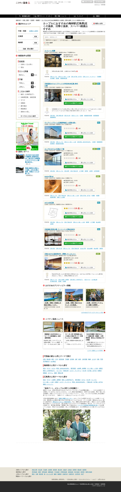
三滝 (56, 359)
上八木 (94, 359)
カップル (59, 370)
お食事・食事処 (81, 368)
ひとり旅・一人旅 (92, 368)
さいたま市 (49, 474)
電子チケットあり (51, 40)
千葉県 (45, 470)
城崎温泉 (50, 472)
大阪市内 (65, 474)
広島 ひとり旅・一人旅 (64, 76)
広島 (44, 359)
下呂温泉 (57, 472)
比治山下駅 (83, 248)
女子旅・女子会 (92, 370)
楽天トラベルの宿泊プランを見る (73, 103)
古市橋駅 (52, 78)
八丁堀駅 (81, 171)
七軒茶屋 (84, 359)
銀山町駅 (98, 222)
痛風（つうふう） (48, 384)
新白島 (49, 359)
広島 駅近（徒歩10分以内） (84, 142)
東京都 (60, 470)
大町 (76, 359)
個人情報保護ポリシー (73, 484)
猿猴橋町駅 (53, 117)
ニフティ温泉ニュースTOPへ (95, 350)
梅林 (89, 359)
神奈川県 (34, 470)
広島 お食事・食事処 (63, 279)
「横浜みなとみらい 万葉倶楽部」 (62, 402)
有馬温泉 (44, 472)
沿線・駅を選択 (28, 49)
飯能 (55, 474)
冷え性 (84, 370)
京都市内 (71, 474)
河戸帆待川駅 (53, 281)
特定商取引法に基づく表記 (87, 484)
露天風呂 (73, 368)
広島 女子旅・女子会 (76, 76)
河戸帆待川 (46, 361)
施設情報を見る (71, 64)
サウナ (49, 368)
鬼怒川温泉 (88, 472)
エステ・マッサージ (75, 370)
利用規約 (97, 484)
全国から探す (33, 31)
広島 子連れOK (74, 171)
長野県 (75, 470)
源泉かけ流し (25, 111)
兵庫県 (50, 470)
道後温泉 (70, 472)
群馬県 (55, 470)
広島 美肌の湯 (59, 115)
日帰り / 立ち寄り (27, 64)
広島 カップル (53, 76)
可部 (101, 359)
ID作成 (103, 4)
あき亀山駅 (94, 279)
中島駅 (64, 281)
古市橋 (72, 359)
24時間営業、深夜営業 (28, 97)
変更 (35, 36)
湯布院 (83, 472)
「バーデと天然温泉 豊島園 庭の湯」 (88, 405)
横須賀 (41, 474)
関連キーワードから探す (23, 476)
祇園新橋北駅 (63, 78)
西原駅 (57, 78)
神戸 (82, 474)
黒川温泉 (77, 472)
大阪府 (65, 470)
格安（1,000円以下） (49, 370)
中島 (98, 359)
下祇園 (67, 359)
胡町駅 (86, 171)
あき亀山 (53, 361)
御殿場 (59, 474)
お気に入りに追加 (88, 64)
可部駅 (59, 281)
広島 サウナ (87, 279)
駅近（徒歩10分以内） (63, 368)
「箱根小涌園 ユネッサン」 (66, 398)
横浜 (33, 474)
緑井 (79, 359)
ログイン (97, 4)
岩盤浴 (100, 370)
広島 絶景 (66, 171)
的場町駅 (52, 143)
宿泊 (44, 368)
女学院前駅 (96, 171)
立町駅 (91, 171)
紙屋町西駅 (53, 197)
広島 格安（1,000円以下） (76, 279)
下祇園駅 (99, 76)
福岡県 (84, 470)
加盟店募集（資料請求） (58, 479)
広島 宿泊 (52, 115)
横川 (53, 359)
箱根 (39, 472)
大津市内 (77, 474)
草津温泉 (34, 472)
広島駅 (81, 115)
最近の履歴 (99, 1)
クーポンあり (64, 40)
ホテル (53, 368)
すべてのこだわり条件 (28, 116)
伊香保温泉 (63, 472)
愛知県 (79, 470)
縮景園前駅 (96, 115)
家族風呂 (24, 109)
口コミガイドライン (84, 479)
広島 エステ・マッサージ (89, 76)
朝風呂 (45, 373)
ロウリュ (50, 373)
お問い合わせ (101, 479)
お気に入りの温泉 (87, 1)
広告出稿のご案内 (72, 479)
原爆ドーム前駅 (61, 197)
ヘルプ (94, 479)
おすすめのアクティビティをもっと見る (92, 312)
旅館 (55, 373)
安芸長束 (61, 359)
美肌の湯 (60, 373)
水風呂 (101, 368)
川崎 (37, 474)
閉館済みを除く (76, 40)
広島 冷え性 (67, 115)
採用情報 (103, 484)
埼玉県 (40, 470)
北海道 (70, 470)
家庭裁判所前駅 (88, 115)
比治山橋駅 (90, 248)
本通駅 (93, 195)
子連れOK (66, 370)
